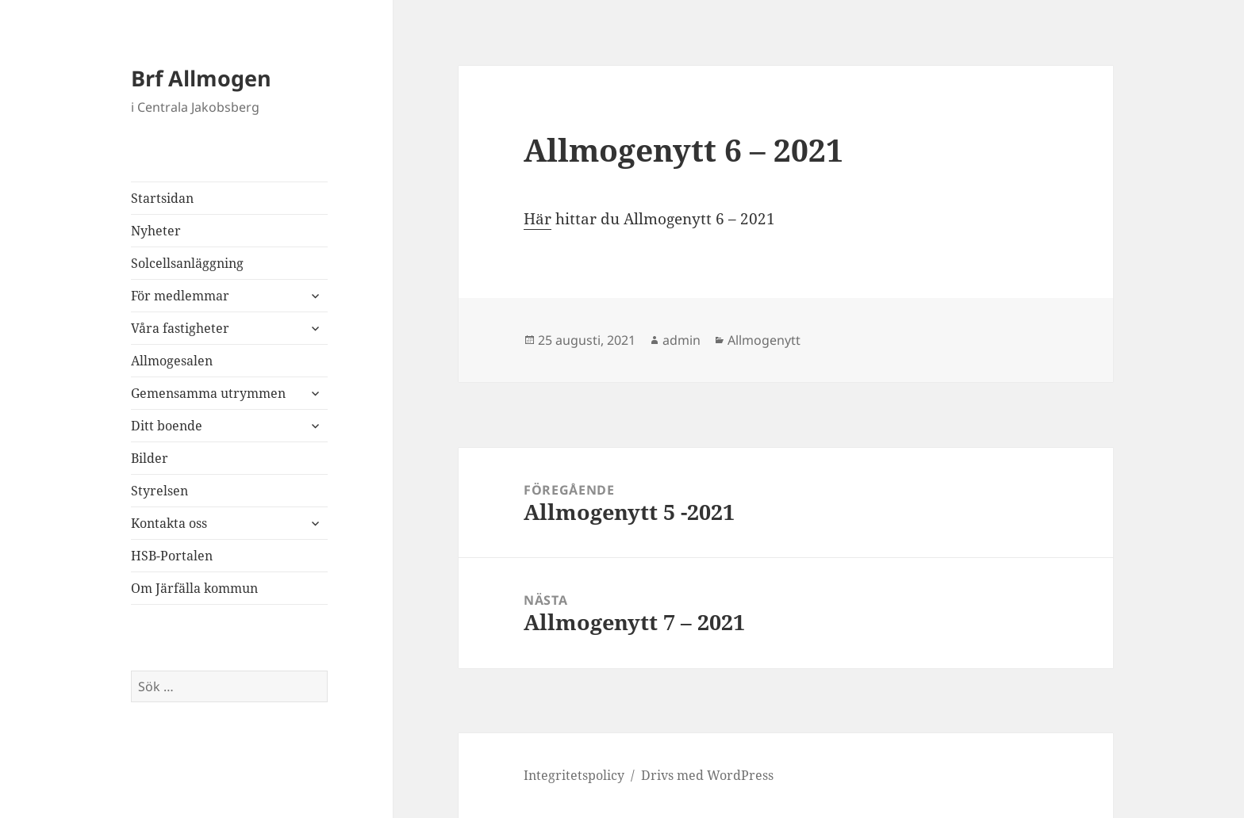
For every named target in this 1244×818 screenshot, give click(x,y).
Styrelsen (159, 490)
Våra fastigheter (180, 328)
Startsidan (162, 198)
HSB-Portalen (172, 555)
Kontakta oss (169, 523)
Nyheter (156, 230)
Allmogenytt (764, 340)
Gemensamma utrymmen (208, 393)
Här (537, 218)
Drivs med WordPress (707, 775)
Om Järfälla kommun (194, 588)
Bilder (149, 458)
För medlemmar (180, 295)
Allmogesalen (172, 360)
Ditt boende (166, 425)
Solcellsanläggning (187, 263)
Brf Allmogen (201, 78)
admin (681, 340)
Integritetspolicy (574, 775)
